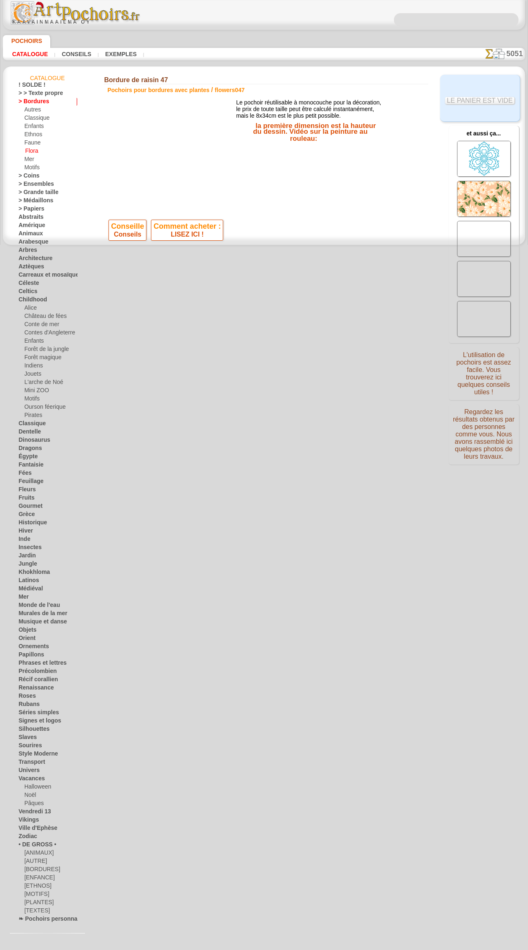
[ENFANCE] (37, 879)
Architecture (33, 259)
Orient (26, 639)
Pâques (32, 804)
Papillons (29, 656)
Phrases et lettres (39, 664)
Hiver (25, 532)
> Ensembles (32, 185)
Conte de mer (39, 325)
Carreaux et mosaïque (43, 276)
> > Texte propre (36, 94)
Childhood (30, 301)
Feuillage (28, 482)
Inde (23, 540)
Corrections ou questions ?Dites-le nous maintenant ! (264, 354)
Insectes (28, 548)
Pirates (32, 416)
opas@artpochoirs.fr (264, 464)
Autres (32, 111)
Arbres (26, 251)
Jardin (26, 557)
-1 (238, 302)
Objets (26, 631)
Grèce (25, 515)
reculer (264, 302)
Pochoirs (23, 41)
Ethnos (32, 136)
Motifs (32, 169)
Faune (31, 144)
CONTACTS (237, 382)
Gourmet (29, 507)
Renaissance (33, 689)
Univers (27, 771)
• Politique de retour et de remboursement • (264, 450)
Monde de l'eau (35, 606)
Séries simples (34, 714)
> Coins (27, 177)
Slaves (26, 738)
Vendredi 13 (32, 813)
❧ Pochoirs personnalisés (48, 920)
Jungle (26, 565)
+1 (289, 302)
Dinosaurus (32, 441)
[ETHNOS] (36, 887)
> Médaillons (33, 202)
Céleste (27, 284)
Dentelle (28, 433)
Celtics (26, 292)
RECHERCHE (341, 382)
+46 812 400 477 (285, 409)
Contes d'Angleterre (46, 334)
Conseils (75, 54)
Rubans (27, 705)
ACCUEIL (182, 382)
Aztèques (29, 268)
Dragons (28, 449)
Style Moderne (35, 755)
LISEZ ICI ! (187, 238)
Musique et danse (39, 623)
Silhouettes (31, 730)
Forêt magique (40, 358)
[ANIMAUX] (38, 854)
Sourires (28, 747)
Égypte (26, 458)
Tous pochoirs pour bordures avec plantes (263, 321)
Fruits (25, 499)
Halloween (36, 788)
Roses (25, 697)
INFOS (208, 382)
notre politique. (370, 943)
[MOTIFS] (35, 895)
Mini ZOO (35, 392)
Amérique (29, 226)
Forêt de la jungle (43, 350)
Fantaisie (29, 466)
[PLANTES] (37, 903)
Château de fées (42, 317)
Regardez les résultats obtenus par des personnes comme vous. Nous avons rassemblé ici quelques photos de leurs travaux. (484, 435)
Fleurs (26, 491)
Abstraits (29, 218)
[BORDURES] (39, 870)
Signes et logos (35, 722)
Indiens (32, 367)
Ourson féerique (42, 408)
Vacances (29, 780)
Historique (30, 524)
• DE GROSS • (34, 846)
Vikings (27, 821)
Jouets (31, 375)
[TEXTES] (34, 912)
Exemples (118, 54)
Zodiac (26, 837)
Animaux (28, 235)
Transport (30, 763)
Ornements (31, 647)
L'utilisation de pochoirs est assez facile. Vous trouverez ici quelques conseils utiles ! (483, 372)
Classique (35, 119)
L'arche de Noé (40, 383)
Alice (29, 309)
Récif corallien (34, 681)
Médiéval (29, 590)
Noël (29, 796)
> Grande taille (35, 193)
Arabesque (31, 243)
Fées (24, 474)
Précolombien (34, 672)
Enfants (33, 127)
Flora (31, 152)
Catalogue (30, 54)
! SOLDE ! (29, 86)
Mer (29, 160)
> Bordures (31, 103)
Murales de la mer (39, 614)
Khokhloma (31, 573)
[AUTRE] (34, 862)
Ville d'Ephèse (34, 829)
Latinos (27, 581)
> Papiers (29, 210)
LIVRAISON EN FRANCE (287, 382)
